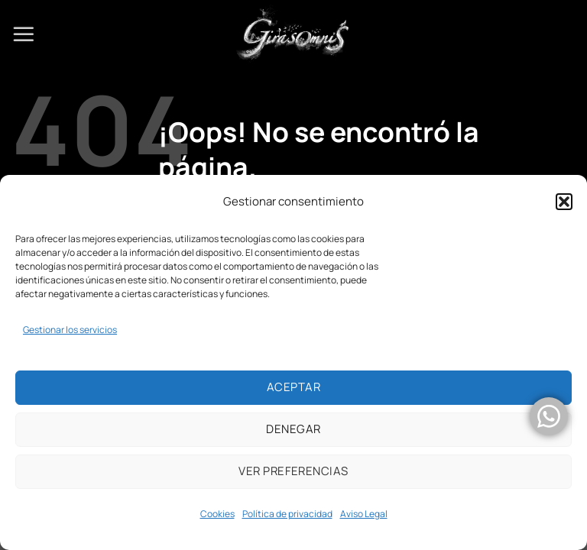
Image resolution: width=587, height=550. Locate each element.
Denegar (293, 429)
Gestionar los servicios (70, 329)
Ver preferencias (293, 471)
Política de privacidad (287, 513)
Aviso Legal (364, 513)
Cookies (217, 513)
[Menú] (23, 34)
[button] (564, 201)
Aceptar (293, 387)
